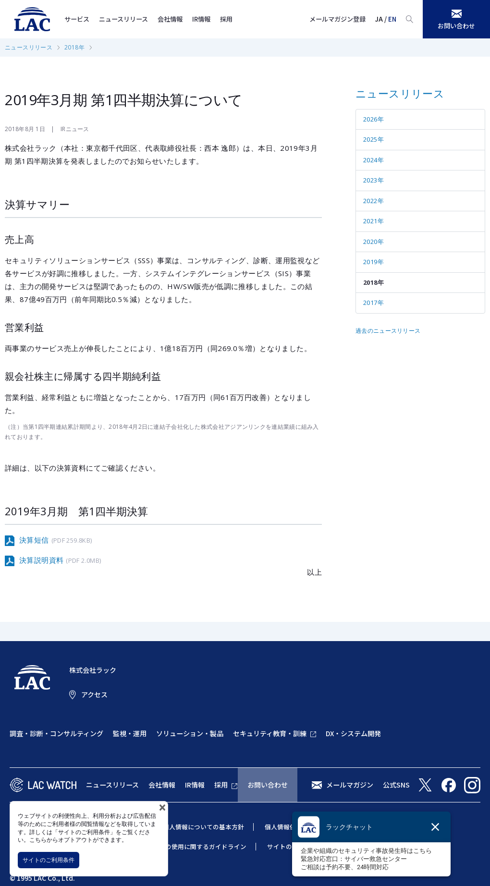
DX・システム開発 (353, 733)
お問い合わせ (267, 784)
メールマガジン (349, 784)
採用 (226, 19)
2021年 (373, 221)
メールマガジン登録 (337, 19)
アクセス (94, 694)
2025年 (373, 139)
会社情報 (170, 19)
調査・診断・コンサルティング (56, 733)
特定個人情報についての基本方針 (197, 826)
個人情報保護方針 (290, 826)
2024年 (373, 160)
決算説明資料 (60, 560)
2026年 (373, 119)
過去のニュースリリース (387, 331)
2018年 (74, 47)
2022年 (373, 200)
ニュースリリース (123, 19)
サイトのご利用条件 (48, 860)
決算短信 (55, 540)
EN (392, 19)
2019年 (373, 261)
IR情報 (201, 19)
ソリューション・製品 (189, 733)
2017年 (373, 302)
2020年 (373, 241)
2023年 (373, 180)
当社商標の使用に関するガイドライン (193, 846)
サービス (76, 19)
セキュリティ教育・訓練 (269, 733)
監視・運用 (130, 733)
